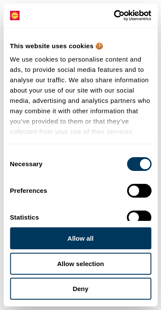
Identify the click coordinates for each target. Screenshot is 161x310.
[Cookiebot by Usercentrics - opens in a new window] (114, 15)
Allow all (80, 238)
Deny (80, 288)
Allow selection (80, 263)
